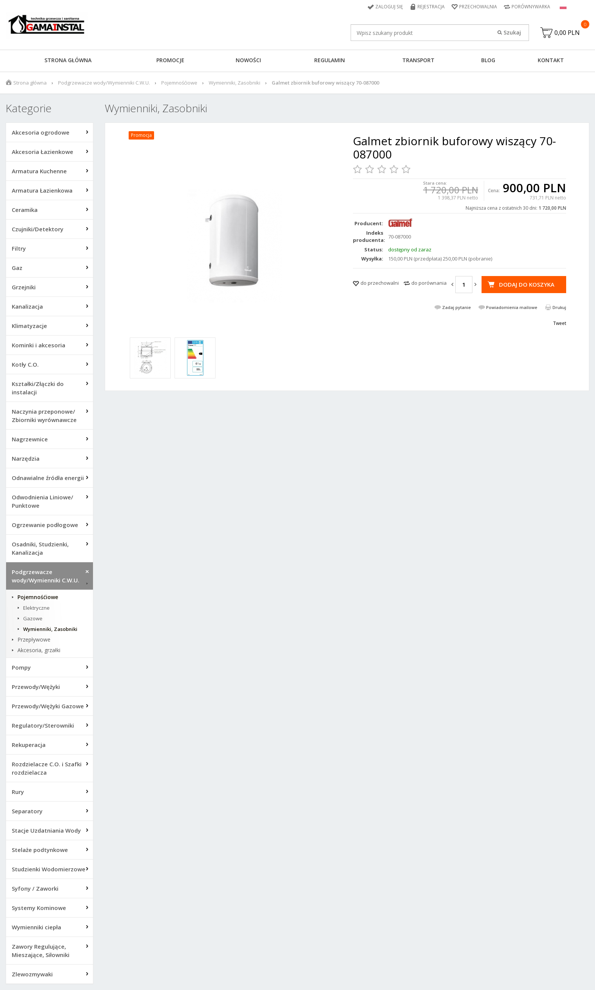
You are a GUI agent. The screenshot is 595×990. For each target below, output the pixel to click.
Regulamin (329, 60)
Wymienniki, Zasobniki (234, 82)
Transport (418, 60)
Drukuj (559, 307)
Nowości (248, 60)
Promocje (170, 60)
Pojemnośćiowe (179, 82)
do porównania (429, 282)
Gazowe (32, 618)
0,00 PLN (567, 32)
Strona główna (67, 60)
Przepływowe (33, 639)
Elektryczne (36, 607)
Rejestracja (432, 6)
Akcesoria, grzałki (38, 650)
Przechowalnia (478, 6)
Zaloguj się (390, 6)
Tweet (559, 323)
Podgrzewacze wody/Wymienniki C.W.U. (104, 82)
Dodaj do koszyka (526, 284)
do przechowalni (379, 282)
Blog (488, 60)
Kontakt (551, 60)
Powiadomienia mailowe (511, 307)
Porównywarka (531, 6)
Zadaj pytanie (456, 307)
